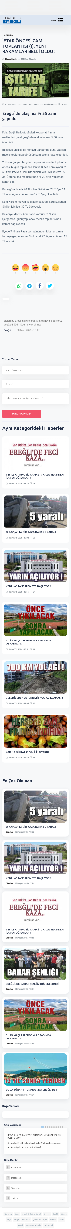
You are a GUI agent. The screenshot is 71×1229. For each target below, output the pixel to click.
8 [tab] (58, 1127)
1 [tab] (42, 1127)
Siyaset (47, 1214)
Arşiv (9, 1220)
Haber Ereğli (10, 59)
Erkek (20, 1225)
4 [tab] (49, 1127)
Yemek (53, 1220)
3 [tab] (47, 1127)
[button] (60, 21)
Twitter (12, 1198)
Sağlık (55, 1214)
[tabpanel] (35, 1141)
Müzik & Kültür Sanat (31, 1214)
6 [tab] (54, 1127)
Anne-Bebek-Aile (34, 1225)
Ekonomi (26, 1220)
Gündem (9, 832)
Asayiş (17, 1220)
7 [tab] (56, 1127)
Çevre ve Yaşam (40, 1220)
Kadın (61, 1220)
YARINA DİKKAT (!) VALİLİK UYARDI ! (28, 751)
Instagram (14, 1178)
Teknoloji (48, 1225)
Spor (17, 1214)
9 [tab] (60, 1127)
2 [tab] (45, 1127)
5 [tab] (52, 1127)
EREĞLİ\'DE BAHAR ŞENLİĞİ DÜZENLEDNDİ (32, 983)
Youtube (13, 1188)
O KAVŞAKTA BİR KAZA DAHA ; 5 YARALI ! (31, 531)
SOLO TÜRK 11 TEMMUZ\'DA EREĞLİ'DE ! (31, 1089)
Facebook (13, 1167)
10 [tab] (62, 1127)
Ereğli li (8, 330)
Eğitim (64, 1214)
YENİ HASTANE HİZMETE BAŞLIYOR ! (28, 586)
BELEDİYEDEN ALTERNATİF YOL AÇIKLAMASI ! (34, 697)
